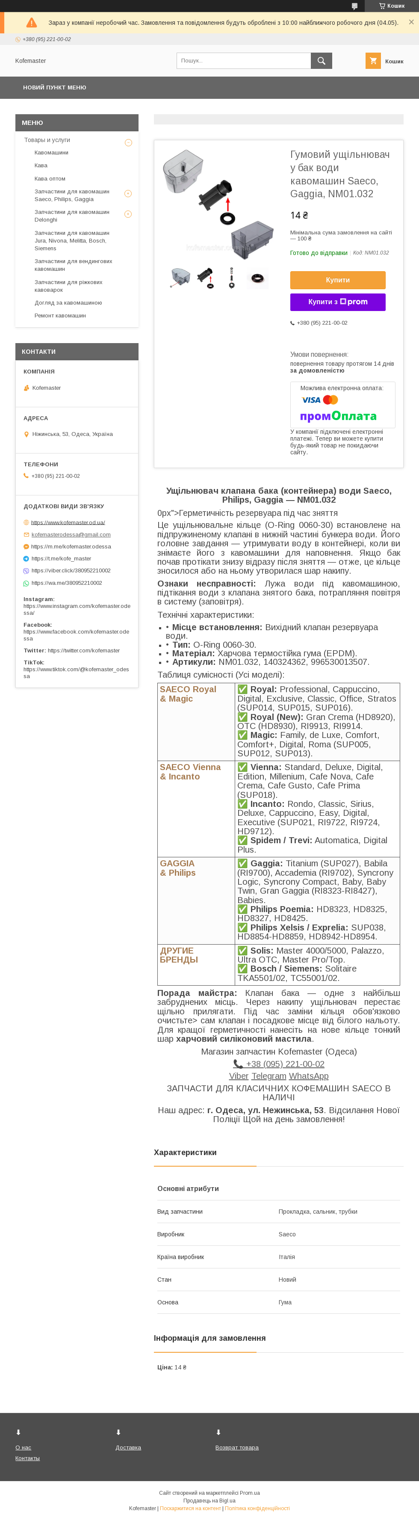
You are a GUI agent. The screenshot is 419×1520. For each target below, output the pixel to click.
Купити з (337, 302)
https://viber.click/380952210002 (71, 570)
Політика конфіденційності (257, 1508)
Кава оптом (50, 178)
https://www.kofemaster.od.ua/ (68, 522)
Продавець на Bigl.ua (209, 1501)
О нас (23, 1447)
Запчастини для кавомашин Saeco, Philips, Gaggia (72, 195)
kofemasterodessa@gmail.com (71, 534)
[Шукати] (321, 61)
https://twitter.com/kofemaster (84, 650)
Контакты (27, 1458)
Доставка (128, 1447)
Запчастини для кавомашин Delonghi (72, 216)
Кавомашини (51, 152)
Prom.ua (250, 1493)
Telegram (268, 1076)
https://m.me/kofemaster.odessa (71, 546)
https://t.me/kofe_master (61, 558)
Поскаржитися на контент (190, 1508)
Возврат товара (237, 1447)
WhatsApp (309, 1076)
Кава (41, 165)
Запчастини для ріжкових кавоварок (69, 286)
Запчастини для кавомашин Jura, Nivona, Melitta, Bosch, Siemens (72, 241)
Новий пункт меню (54, 87)
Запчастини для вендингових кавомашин (73, 265)
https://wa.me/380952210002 (67, 583)
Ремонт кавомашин (60, 315)
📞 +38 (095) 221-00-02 (279, 1064)
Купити (338, 280)
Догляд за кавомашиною (68, 302)
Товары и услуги (47, 139)
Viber (239, 1076)
